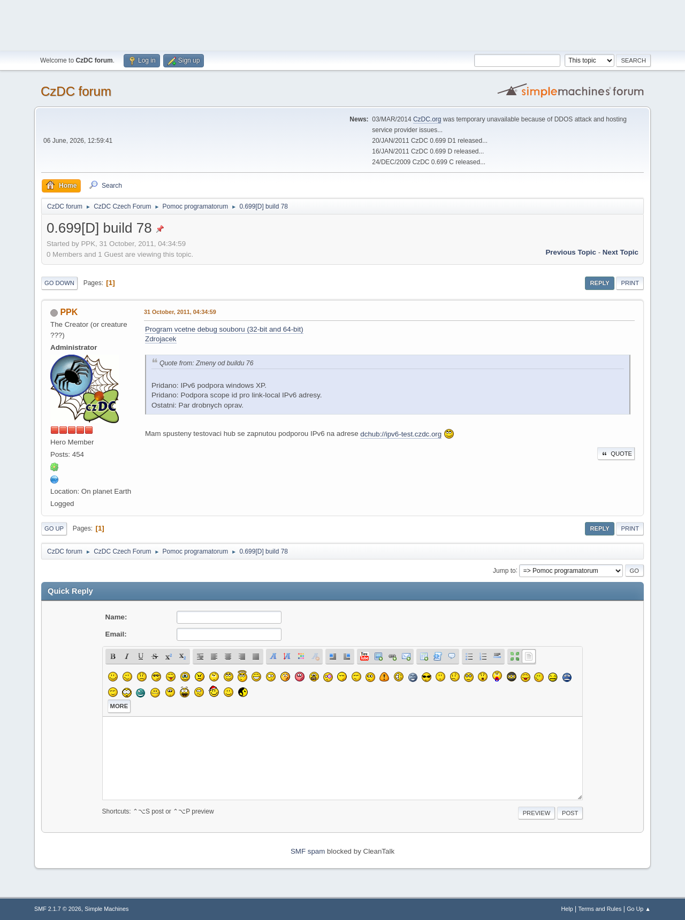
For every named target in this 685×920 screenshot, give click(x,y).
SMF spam (308, 851)
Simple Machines (106, 909)
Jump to (504, 570)
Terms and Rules (600, 909)
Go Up (54, 528)
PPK (69, 312)
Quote (616, 453)
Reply (599, 283)
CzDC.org (427, 119)
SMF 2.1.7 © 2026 (57, 909)
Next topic (620, 252)
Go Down (59, 283)
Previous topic (570, 252)
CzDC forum (76, 91)
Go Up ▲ (639, 909)
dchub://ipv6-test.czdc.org (401, 434)
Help (567, 909)
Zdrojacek (161, 339)
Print (630, 283)
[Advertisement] (342, 24)
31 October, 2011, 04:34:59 (180, 312)
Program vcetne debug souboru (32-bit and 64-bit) (224, 329)
